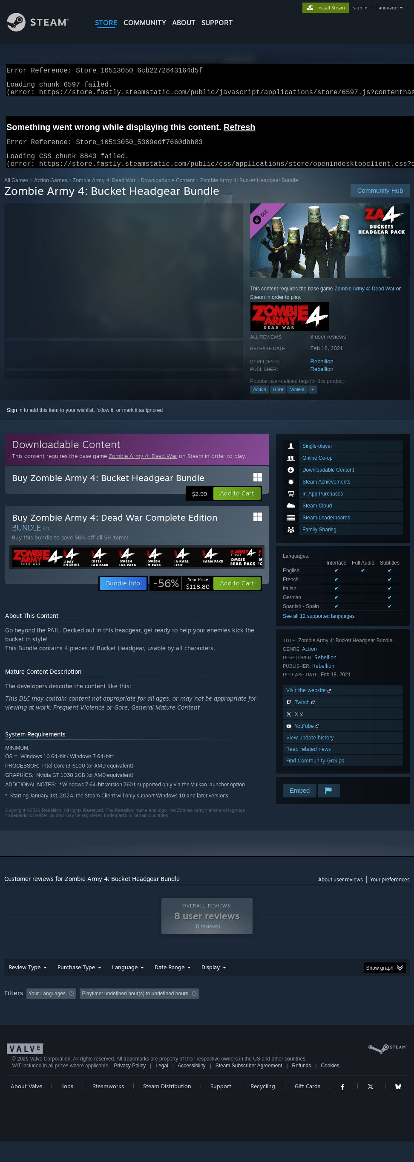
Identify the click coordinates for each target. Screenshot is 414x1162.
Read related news (308, 759)
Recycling (262, 1106)
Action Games (50, 190)
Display (210, 977)
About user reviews (340, 890)
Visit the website (309, 700)
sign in (360, 8)
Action (259, 399)
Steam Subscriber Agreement (249, 1086)
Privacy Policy (130, 1086)
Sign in (15, 420)
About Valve (26, 1106)
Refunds (301, 1086)
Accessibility (191, 1086)
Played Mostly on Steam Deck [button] (260, 1004)
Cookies (330, 1086)
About (184, 22)
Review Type (24, 977)
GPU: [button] (12, 1015)
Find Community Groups (315, 771)
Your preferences (390, 890)
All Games (16, 190)
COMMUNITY (145, 22)
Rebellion (322, 371)
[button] (237, 503)
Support (220, 1106)
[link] (181, 593)
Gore (278, 399)
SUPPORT (217, 22)
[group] (207, 1009)
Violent (297, 399)
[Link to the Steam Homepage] (44, 29)
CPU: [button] (375, 1004)
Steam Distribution (167, 1106)
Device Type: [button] (49, 1015)
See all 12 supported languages (319, 626)
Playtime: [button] (199, 1004)
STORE (106, 22)
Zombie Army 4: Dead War (104, 190)
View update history (310, 748)
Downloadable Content (168, 190)
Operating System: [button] (331, 1004)
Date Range (169, 977)
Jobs (67, 1106)
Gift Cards (307, 1106)
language (387, 8)
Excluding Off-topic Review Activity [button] (133, 1004)
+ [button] (312, 399)
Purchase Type (76, 977)
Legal (161, 1086)
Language (125, 977)
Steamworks (108, 1106)
